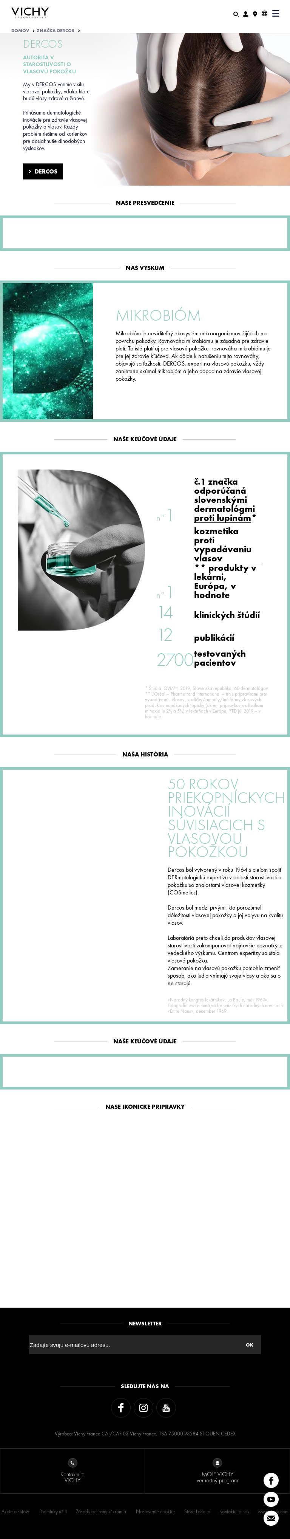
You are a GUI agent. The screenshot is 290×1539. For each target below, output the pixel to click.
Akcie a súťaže (16, 1511)
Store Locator (197, 1511)
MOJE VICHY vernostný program (217, 1471)
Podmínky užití (53, 1511)
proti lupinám (222, 518)
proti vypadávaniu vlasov (222, 549)
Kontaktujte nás (234, 1511)
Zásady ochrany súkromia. (101, 1511)
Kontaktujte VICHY (72, 1471)
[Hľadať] (236, 13)
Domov (20, 31)
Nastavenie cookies (156, 1511)
